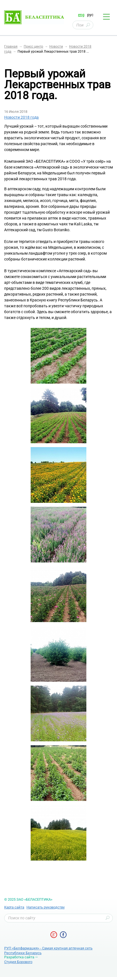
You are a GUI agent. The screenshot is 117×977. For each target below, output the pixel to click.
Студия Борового (18, 962)
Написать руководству (45, 907)
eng (81, 15)
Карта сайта (14, 907)
